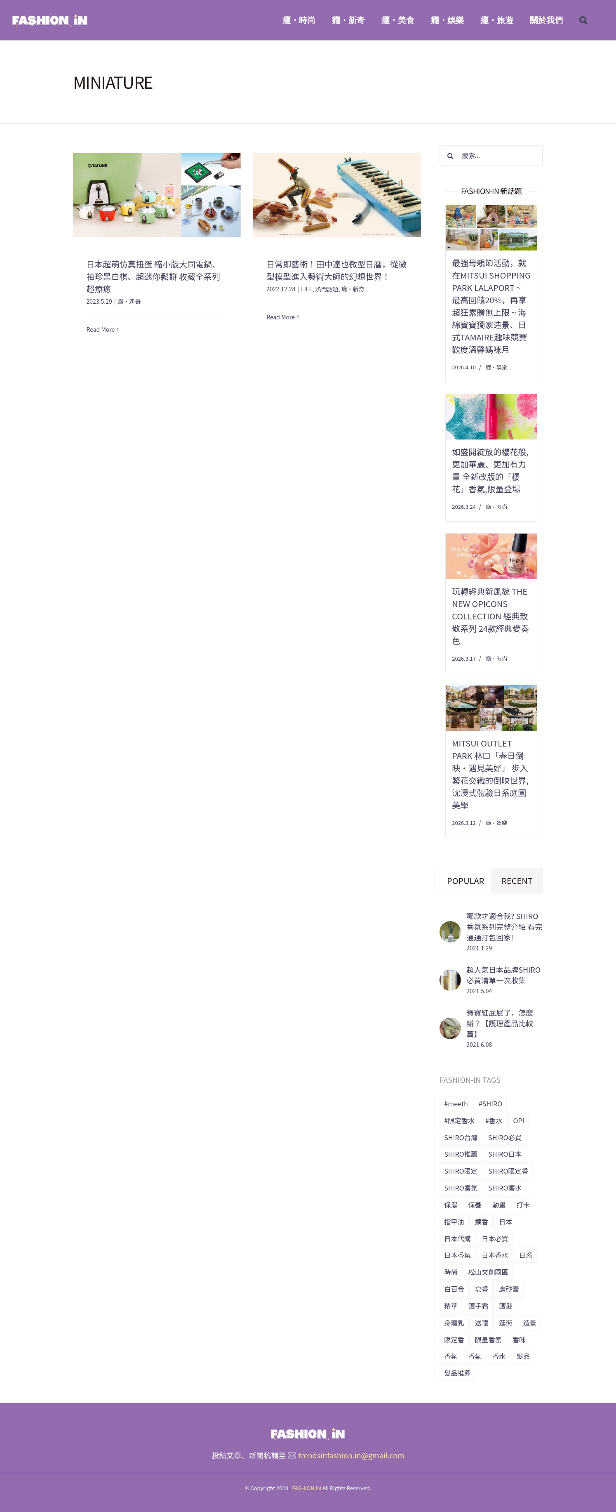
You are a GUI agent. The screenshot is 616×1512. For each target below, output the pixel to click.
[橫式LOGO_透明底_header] (308, 1430)
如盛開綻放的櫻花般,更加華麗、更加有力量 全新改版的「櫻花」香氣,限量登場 (490, 470)
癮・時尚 (496, 506)
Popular (465, 880)
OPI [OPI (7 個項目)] (518, 1120)
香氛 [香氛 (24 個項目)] (450, 1356)
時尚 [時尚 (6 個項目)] (450, 1272)
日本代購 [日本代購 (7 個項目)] (457, 1238)
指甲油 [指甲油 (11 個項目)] (454, 1221)
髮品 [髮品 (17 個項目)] (522, 1356)
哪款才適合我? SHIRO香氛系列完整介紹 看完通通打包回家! (504, 926)
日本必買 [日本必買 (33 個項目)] (495, 1238)
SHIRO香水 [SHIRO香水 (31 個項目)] (505, 1188)
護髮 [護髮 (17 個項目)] (505, 1306)
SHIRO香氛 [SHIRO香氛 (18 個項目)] (460, 1188)
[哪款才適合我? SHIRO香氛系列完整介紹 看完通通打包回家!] (450, 927)
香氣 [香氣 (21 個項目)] (475, 1356)
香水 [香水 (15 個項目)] (498, 1356)
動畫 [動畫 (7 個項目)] (498, 1205)
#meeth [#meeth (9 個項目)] (456, 1103)
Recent (516, 880)
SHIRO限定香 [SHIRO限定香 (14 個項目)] (508, 1171)
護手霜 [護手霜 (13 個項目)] (478, 1306)
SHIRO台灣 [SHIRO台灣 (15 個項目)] (460, 1137)
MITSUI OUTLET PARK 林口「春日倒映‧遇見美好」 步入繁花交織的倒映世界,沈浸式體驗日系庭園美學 (490, 774)
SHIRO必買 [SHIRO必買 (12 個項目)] (505, 1137)
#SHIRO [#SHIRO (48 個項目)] (490, 1103)
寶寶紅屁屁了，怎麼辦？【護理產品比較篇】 (499, 1023)
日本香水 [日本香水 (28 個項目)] (495, 1255)
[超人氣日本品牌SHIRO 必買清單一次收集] (450, 975)
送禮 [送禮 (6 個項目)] (481, 1323)
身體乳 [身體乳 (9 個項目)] (454, 1323)
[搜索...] (491, 155)
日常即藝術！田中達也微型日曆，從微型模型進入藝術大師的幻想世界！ (336, 270)
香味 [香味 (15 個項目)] (519, 1339)
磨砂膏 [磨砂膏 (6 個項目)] (509, 1289)
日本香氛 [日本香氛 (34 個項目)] (457, 1255)
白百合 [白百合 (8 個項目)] (454, 1289)
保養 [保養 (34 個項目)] (475, 1205)
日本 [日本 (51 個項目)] (505, 1221)
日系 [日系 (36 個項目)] (525, 1255)
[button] (583, 20)
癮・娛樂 (496, 367)
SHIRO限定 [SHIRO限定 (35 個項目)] (460, 1171)
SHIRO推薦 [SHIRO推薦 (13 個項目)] (460, 1154)
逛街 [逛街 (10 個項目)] (505, 1323)
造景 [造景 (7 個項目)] (529, 1323)
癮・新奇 (129, 301)
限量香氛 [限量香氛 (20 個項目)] (488, 1339)
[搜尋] (450, 155)
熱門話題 (327, 289)
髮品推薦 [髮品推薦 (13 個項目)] (457, 1373)
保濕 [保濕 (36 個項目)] (450, 1205)
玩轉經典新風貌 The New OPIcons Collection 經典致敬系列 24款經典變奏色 (490, 616)
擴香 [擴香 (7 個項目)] (481, 1221)
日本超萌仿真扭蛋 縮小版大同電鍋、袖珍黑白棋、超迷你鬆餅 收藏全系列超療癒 (153, 276)
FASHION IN (306, 1488)
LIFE (307, 289)
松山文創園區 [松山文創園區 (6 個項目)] (488, 1272)
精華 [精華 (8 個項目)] (450, 1306)
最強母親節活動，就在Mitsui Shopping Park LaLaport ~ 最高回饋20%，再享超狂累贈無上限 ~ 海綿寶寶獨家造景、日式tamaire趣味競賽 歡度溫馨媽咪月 (491, 306)
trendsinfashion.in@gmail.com (351, 1455)
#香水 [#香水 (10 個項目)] (493, 1120)
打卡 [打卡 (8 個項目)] (522, 1205)
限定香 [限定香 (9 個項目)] (454, 1339)
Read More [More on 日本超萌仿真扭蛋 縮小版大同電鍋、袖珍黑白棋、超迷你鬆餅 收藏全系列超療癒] (101, 329)
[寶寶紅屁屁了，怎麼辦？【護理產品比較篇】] (450, 1023)
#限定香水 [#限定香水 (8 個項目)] (459, 1120)
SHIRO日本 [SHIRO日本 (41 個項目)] (505, 1154)
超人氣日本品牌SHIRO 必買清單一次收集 (503, 974)
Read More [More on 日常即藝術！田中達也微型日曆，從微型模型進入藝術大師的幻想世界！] (280, 329)
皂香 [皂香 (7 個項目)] (481, 1289)
